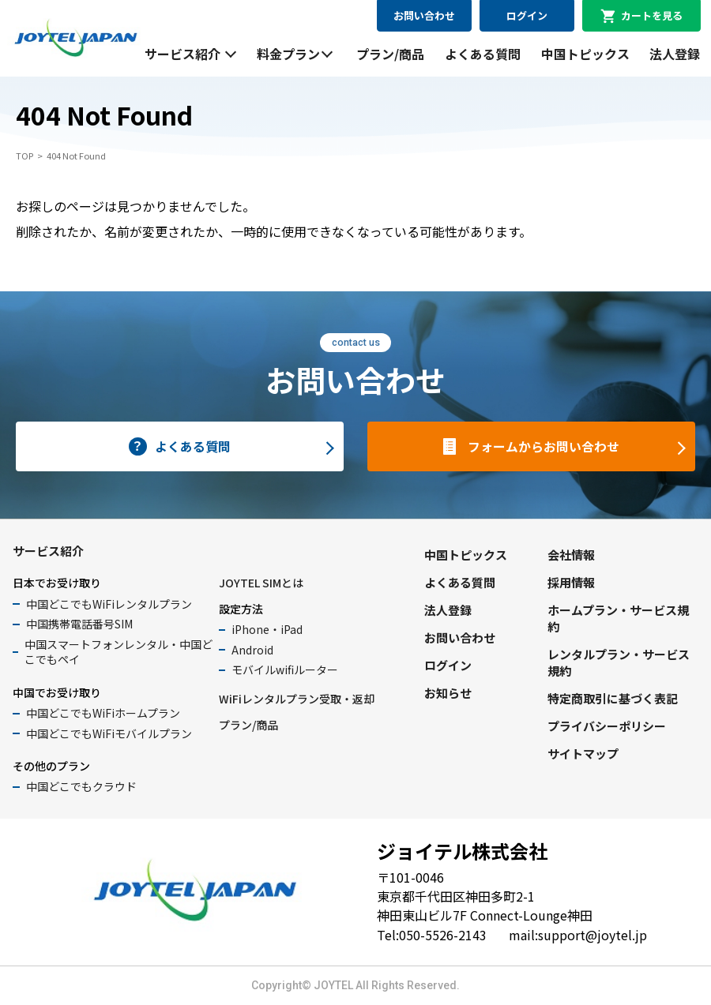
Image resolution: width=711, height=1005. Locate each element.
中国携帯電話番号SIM (79, 624)
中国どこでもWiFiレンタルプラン (109, 604)
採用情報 (571, 582)
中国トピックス (585, 53)
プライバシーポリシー (606, 726)
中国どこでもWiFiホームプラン (103, 713)
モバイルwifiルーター (284, 669)
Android (252, 650)
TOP (24, 155)
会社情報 (571, 554)
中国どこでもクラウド (81, 786)
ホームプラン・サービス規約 (618, 618)
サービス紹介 (182, 53)
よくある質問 (483, 53)
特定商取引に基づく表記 (612, 698)
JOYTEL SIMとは (261, 583)
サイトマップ (583, 753)
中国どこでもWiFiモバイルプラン (109, 733)
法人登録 (674, 53)
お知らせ (448, 692)
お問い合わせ (424, 15)
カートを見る (652, 15)
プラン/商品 (390, 53)
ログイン (526, 15)
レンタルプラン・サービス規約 (618, 662)
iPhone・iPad (267, 629)
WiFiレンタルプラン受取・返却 (296, 699)
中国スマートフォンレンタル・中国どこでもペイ (118, 652)
